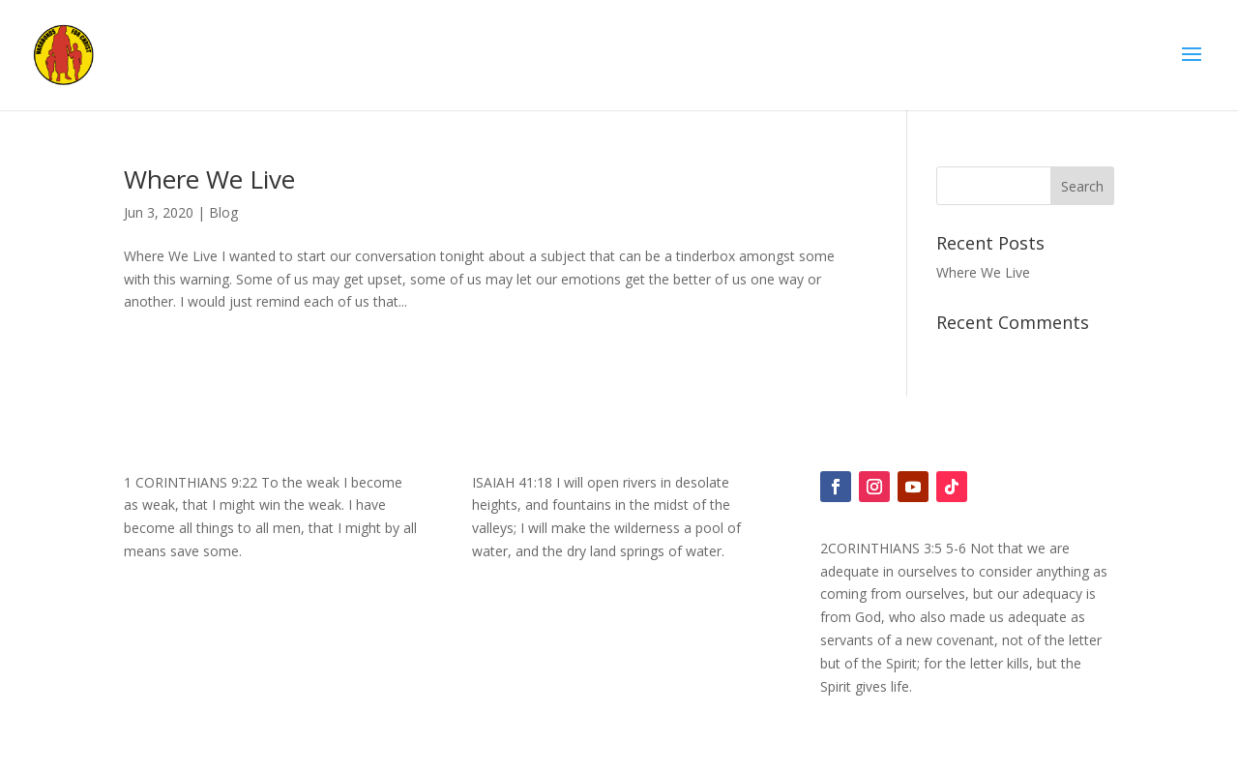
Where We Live (209, 179)
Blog (223, 212)
